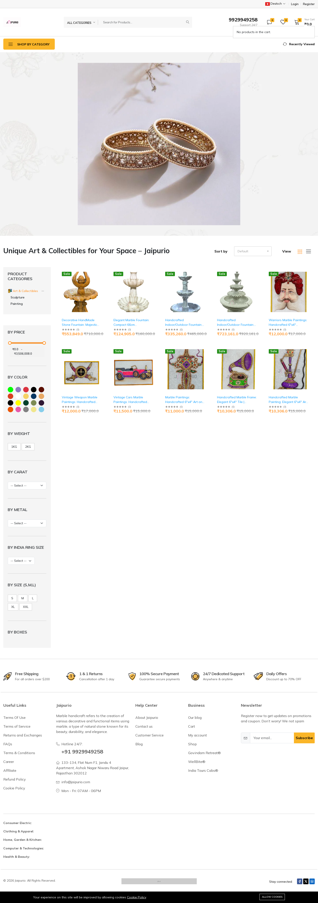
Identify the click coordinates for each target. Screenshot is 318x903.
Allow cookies (272, 896)
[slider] (9, 343)
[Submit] (187, 22)
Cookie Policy (136, 897)
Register (309, 4)
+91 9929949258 (82, 751)
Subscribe (304, 738)
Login (295, 4)
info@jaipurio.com (75, 782)
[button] (303, 22)
